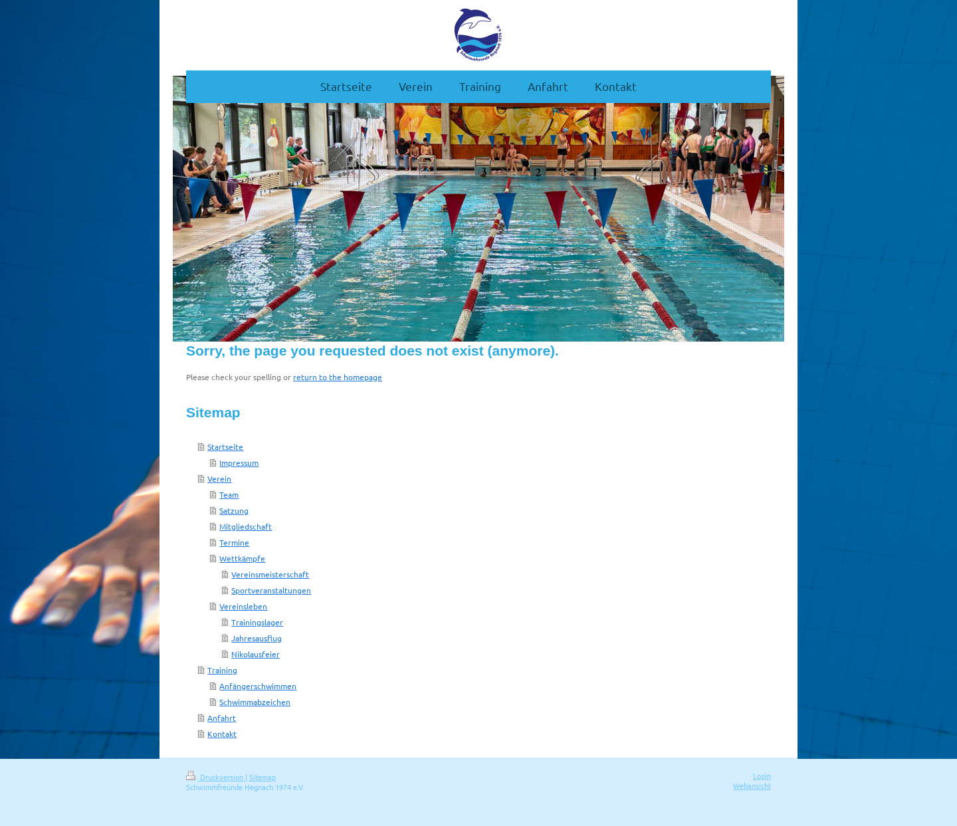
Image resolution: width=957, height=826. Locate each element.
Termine (234, 542)
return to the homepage (337, 376)
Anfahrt (221, 717)
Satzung (234, 510)
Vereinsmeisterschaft (270, 574)
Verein (219, 478)
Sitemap (262, 777)
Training (222, 670)
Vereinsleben (243, 606)
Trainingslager (257, 622)
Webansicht (752, 785)
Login (762, 775)
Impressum (239, 462)
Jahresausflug (256, 638)
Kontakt (222, 733)
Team (229, 494)
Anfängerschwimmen (257, 685)
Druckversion (215, 777)
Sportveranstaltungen (271, 590)
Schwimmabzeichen (254, 701)
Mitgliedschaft (245, 526)
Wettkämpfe (242, 558)
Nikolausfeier (255, 654)
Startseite (225, 446)
